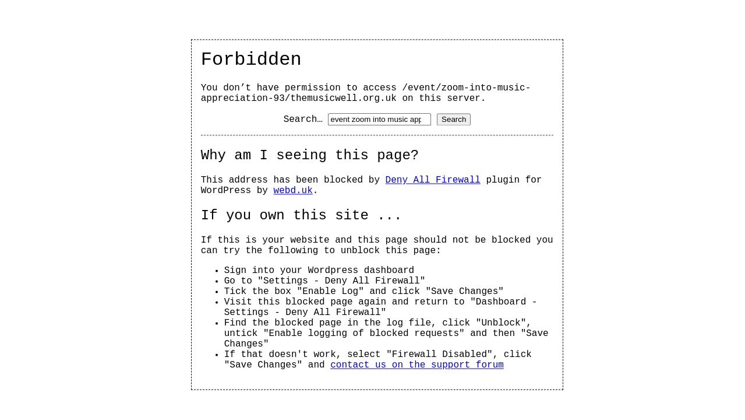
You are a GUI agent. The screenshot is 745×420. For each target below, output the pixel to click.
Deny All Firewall (433, 181)
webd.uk (293, 191)
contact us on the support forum (417, 365)
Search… (303, 120)
